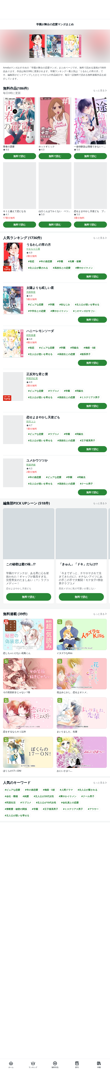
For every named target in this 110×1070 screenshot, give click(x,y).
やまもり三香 (33, 248)
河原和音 (31, 292)
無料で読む (19, 156)
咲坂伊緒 (31, 464)
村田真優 (31, 335)
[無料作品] (55, 1064)
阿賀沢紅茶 (32, 378)
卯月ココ (31, 421)
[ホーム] (11, 1064)
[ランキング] (33, 1064)
